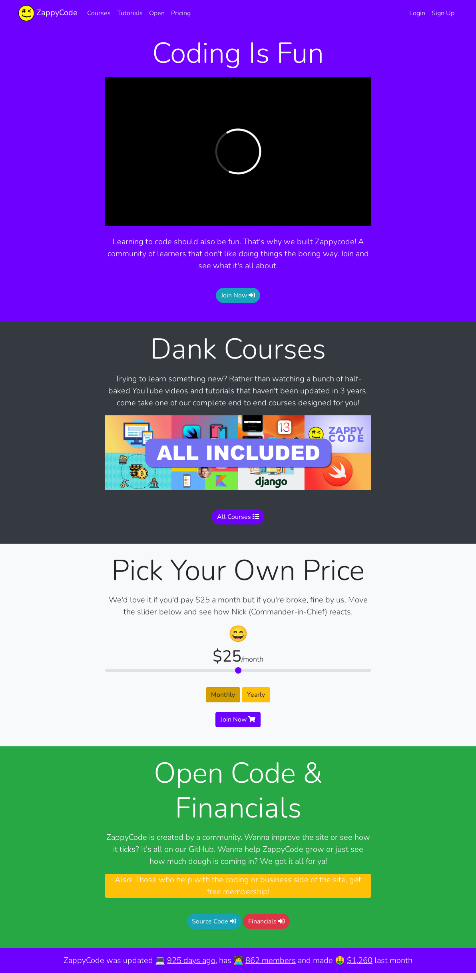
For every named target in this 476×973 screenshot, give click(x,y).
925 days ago (191, 960)
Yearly (256, 694)
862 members (270, 960)
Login (417, 13)
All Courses (238, 516)
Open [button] (157, 13)
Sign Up (443, 13)
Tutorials (130, 13)
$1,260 (359, 960)
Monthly (223, 694)
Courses (99, 13)
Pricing (181, 13)
